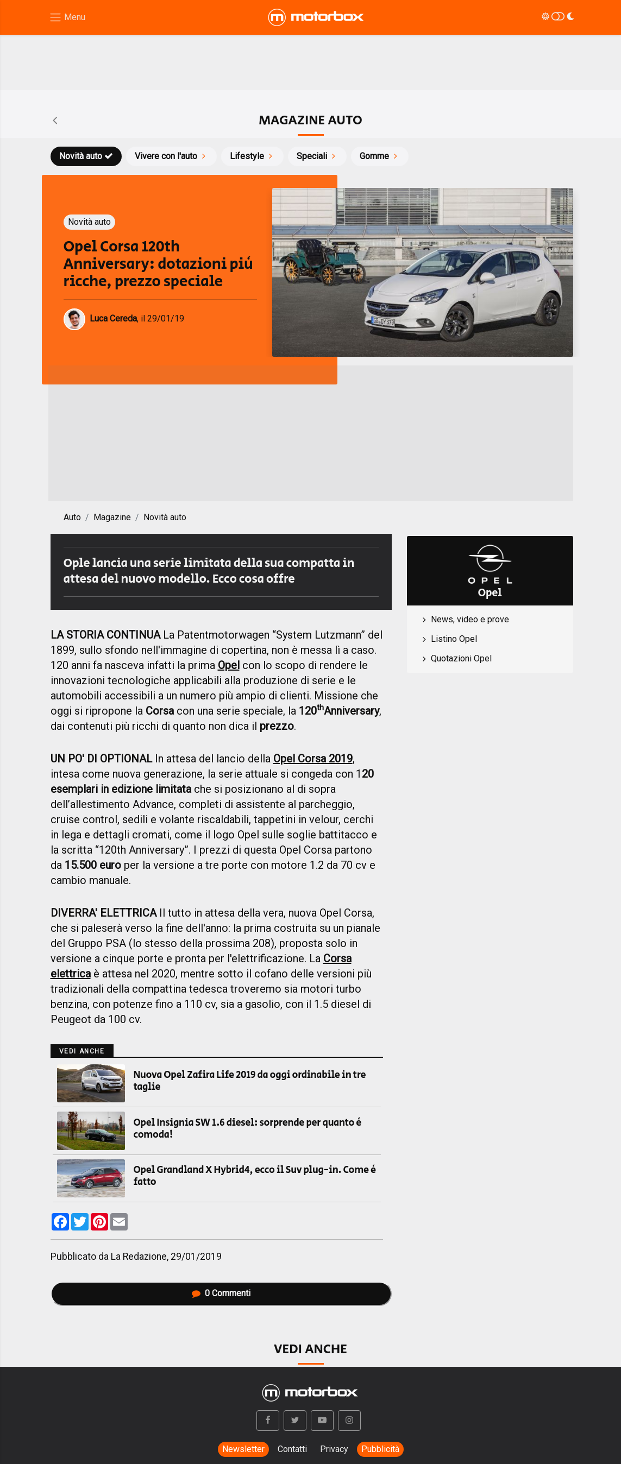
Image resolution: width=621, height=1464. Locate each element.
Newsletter (243, 1449)
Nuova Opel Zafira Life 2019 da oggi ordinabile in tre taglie (250, 1081)
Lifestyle (252, 156)
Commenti (221, 1293)
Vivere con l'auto (171, 156)
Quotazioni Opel (461, 658)
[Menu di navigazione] (67, 17)
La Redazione (139, 1256)
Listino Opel (454, 639)
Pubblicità (380, 1449)
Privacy (334, 1449)
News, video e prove (470, 619)
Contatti (292, 1449)
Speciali (317, 156)
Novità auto (86, 156)
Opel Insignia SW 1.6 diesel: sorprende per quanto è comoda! (248, 1129)
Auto (72, 517)
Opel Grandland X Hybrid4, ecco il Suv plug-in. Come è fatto (255, 1176)
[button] (267, 1420)
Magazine (112, 517)
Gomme (380, 156)
